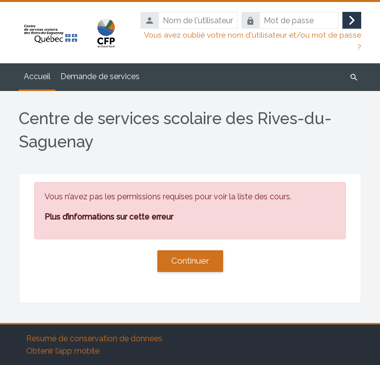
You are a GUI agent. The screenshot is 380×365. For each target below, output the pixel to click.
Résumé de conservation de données (94, 338)
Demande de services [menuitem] (100, 76)
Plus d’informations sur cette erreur (109, 217)
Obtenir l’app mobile (62, 351)
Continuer (190, 261)
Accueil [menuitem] (37, 76)
